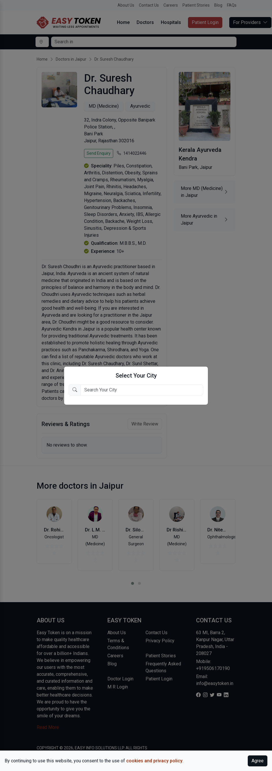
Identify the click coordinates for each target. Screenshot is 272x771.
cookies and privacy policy (154, 760)
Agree (257, 760)
